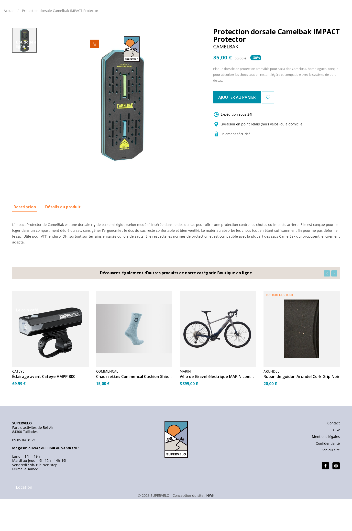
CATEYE (18, 405)
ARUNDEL (271, 405)
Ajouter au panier (250, 131)
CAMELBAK (225, 80)
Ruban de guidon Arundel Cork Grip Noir (302, 411)
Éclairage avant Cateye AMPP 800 (43, 411)
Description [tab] (24, 240)
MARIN (185, 405)
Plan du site (330, 484)
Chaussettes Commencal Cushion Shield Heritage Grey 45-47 (134, 411)
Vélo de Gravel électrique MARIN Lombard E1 (218, 411)
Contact (333, 457)
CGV (336, 464)
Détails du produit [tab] (63, 240)
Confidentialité (328, 477)
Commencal (107, 405)
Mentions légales (326, 470)
